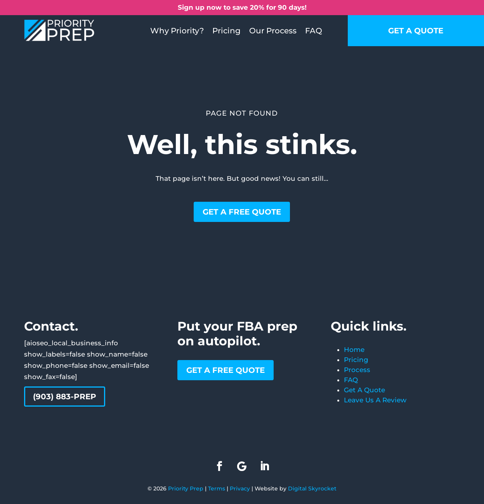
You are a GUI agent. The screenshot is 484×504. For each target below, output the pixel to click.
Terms (216, 488)
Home (354, 349)
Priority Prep (185, 488)
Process (357, 370)
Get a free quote (242, 211)
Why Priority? (177, 30)
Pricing (226, 30)
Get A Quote (364, 390)
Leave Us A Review (375, 400)
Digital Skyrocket (312, 488)
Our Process (273, 30)
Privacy (240, 488)
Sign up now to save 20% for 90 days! (242, 7)
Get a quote (415, 30)
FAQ (313, 30)
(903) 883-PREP (64, 396)
